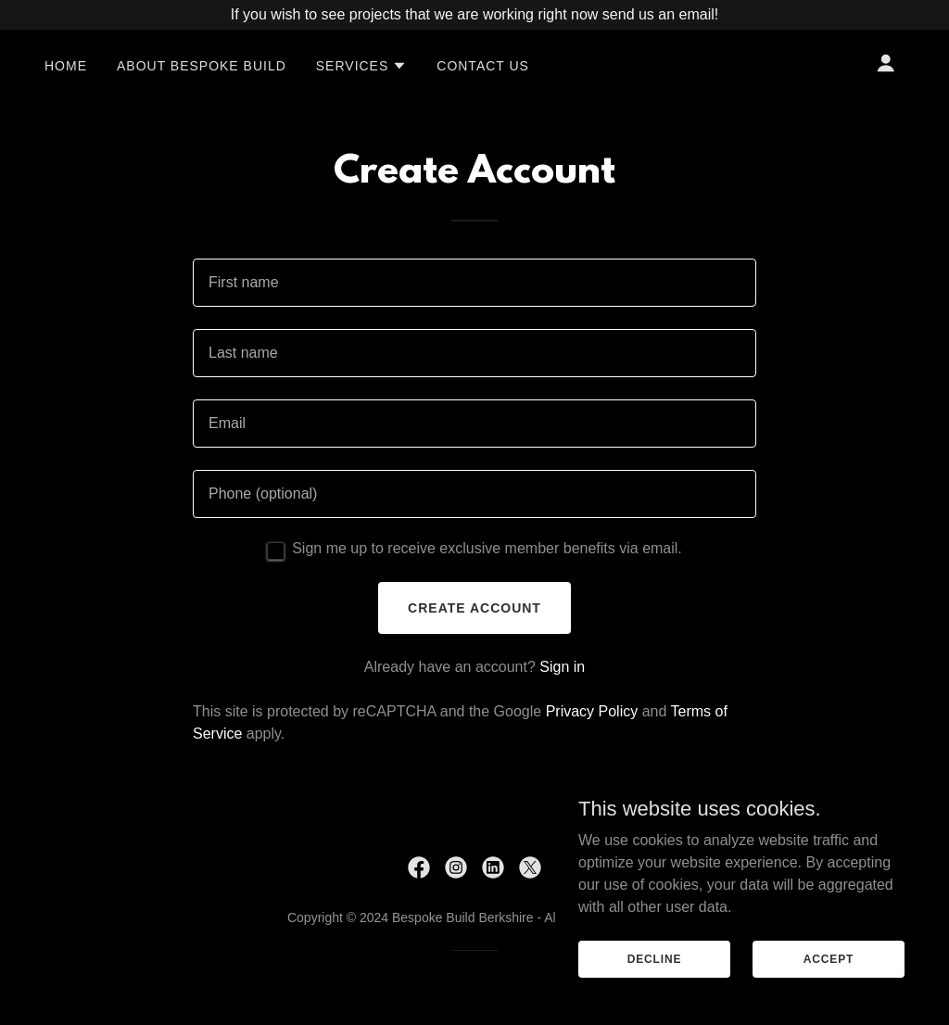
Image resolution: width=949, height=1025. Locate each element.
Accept (828, 958)
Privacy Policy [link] (592, 711)
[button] (362, 66)
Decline (654, 958)
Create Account (474, 608)
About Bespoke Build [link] (201, 65)
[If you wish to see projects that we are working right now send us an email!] (474, 15)
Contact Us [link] (483, 65)
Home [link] (65, 65)
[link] (418, 867)
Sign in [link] (562, 667)
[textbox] (474, 283)
